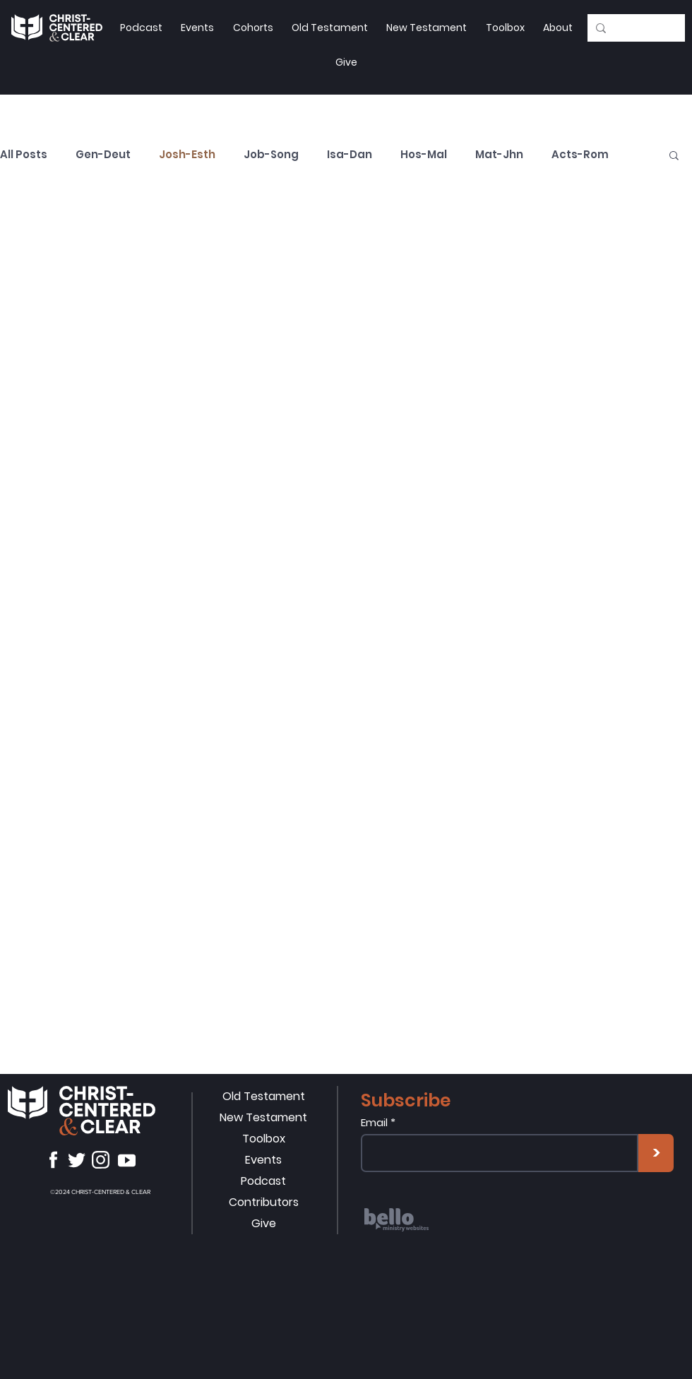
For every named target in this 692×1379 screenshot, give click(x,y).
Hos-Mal (423, 154)
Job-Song (271, 154)
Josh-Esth (187, 154)
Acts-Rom (580, 154)
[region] (447, 1241)
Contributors (264, 1202)
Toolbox (263, 1138)
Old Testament (263, 1096)
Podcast (263, 1181)
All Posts (23, 154)
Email (374, 1122)
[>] (656, 1153)
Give (263, 1223)
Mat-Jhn (499, 154)
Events (263, 1160)
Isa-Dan (349, 154)
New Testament (263, 1117)
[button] (504, 27)
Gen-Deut (103, 154)
